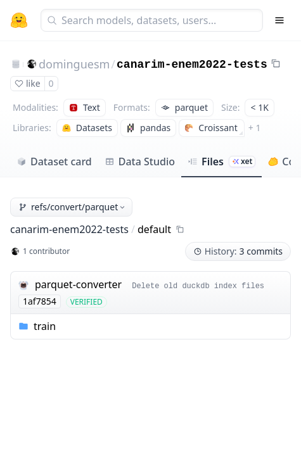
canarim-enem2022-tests (192, 64)
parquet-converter (78, 284)
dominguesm (74, 64)
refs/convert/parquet (72, 207)
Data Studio (140, 161)
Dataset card (54, 161)
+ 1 (254, 128)
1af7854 (39, 301)
